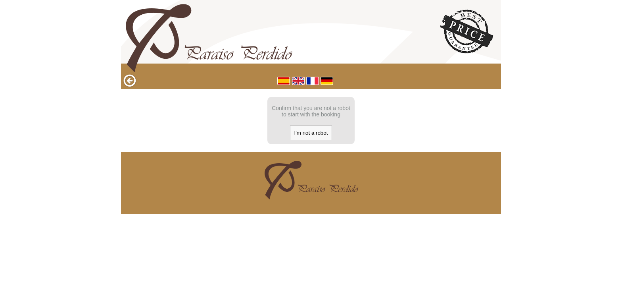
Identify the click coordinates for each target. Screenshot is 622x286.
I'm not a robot (311, 133)
